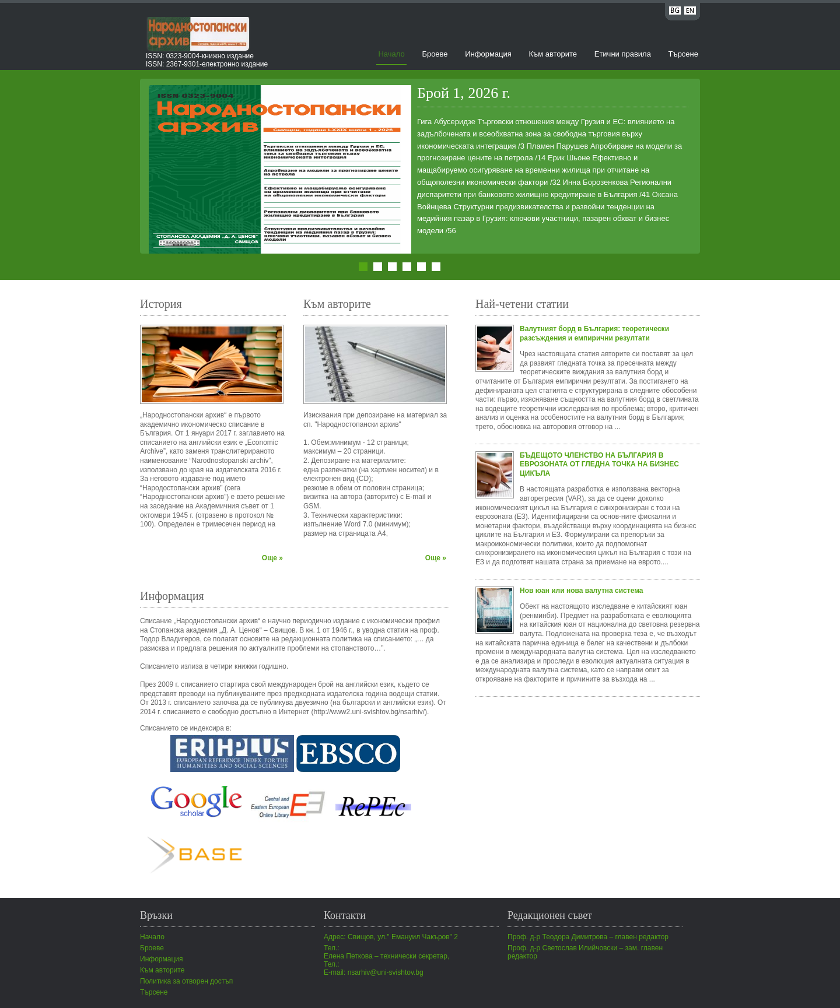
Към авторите (552, 54)
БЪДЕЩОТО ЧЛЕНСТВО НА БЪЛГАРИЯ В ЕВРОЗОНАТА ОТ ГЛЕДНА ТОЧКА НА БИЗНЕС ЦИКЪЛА (599, 464)
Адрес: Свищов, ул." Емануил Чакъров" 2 (391, 937)
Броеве (434, 54)
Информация (488, 54)
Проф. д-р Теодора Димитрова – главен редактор (588, 937)
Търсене (683, 54)
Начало (391, 54)
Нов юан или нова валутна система (581, 590)
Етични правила (622, 54)
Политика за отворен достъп (186, 981)
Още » (272, 558)
